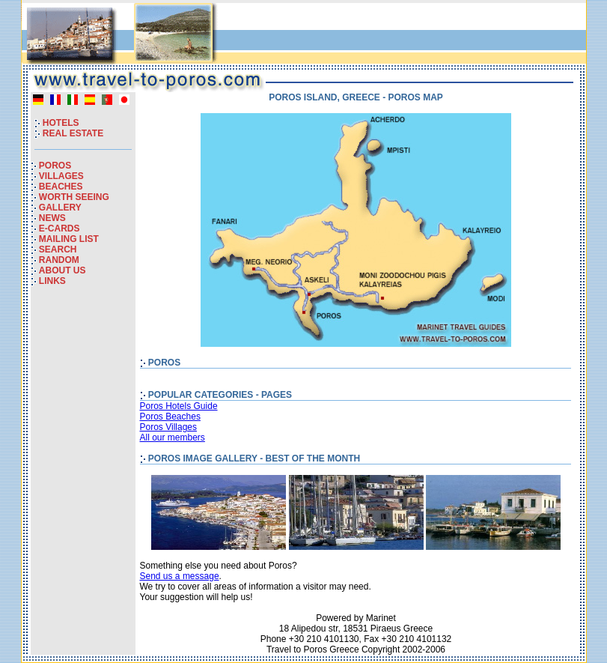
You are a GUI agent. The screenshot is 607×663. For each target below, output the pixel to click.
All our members (172, 437)
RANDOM (59, 260)
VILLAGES (61, 176)
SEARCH (58, 249)
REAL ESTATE (73, 133)
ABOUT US (62, 270)
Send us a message (179, 576)
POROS (55, 165)
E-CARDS (59, 228)
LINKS (52, 281)
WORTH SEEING (74, 197)
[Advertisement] (408, 36)
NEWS (52, 218)
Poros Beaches (170, 416)
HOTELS (61, 123)
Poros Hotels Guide (179, 406)
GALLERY (60, 207)
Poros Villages (169, 427)
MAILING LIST (69, 239)
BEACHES (61, 186)
